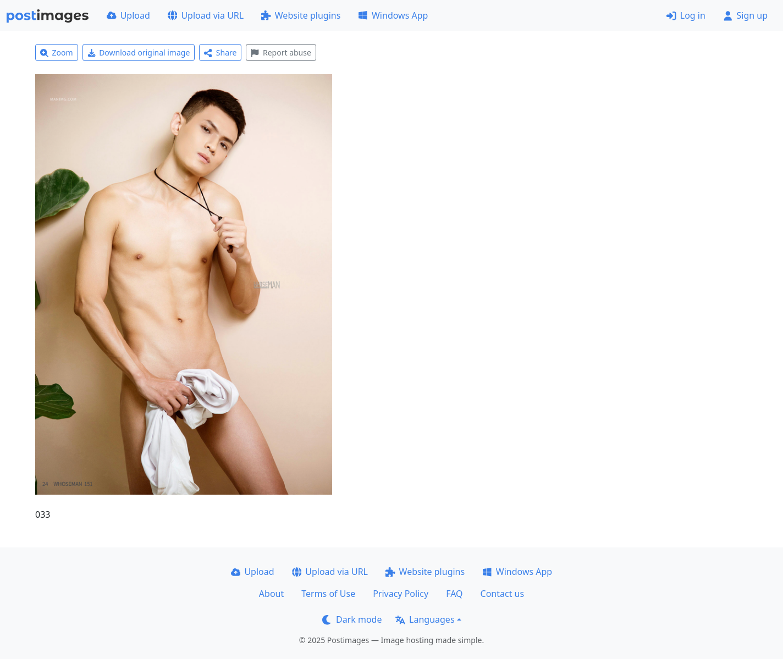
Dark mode (352, 619)
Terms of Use (328, 594)
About (271, 594)
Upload (128, 15)
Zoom (56, 52)
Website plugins (300, 15)
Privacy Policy (400, 594)
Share (220, 52)
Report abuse (281, 52)
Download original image (138, 52)
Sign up (745, 15)
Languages (424, 619)
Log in (685, 15)
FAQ (454, 594)
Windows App (393, 15)
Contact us (503, 594)
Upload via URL (206, 15)
